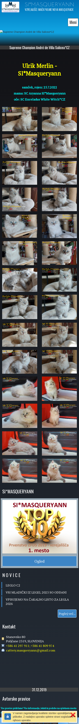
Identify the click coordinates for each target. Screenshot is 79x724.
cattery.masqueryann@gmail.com (30, 649)
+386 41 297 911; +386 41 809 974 (30, 645)
